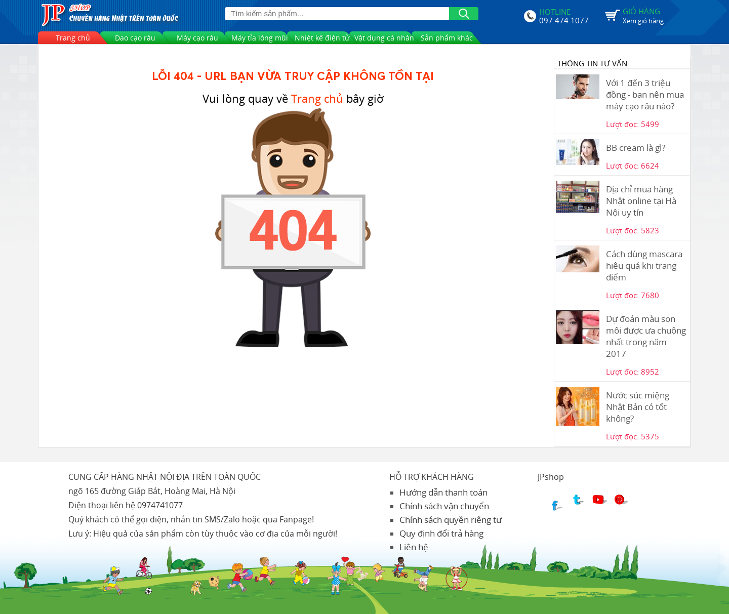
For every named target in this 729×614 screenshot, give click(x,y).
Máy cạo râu (197, 38)
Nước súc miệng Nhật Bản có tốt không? (637, 406)
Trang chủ (73, 38)
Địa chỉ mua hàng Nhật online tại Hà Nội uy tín (641, 200)
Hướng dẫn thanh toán (443, 492)
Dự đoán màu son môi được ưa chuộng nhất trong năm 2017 (646, 336)
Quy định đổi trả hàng (441, 533)
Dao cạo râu (135, 38)
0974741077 (160, 505)
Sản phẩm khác (447, 38)
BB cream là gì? (635, 147)
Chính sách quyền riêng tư (450, 519)
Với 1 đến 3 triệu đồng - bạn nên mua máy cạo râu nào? (645, 94)
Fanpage (295, 519)
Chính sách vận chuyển (444, 506)
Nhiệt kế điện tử (322, 38)
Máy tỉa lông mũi (259, 38)
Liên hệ (413, 547)
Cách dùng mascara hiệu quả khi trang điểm (644, 265)
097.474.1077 (564, 19)
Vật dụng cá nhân (384, 38)
